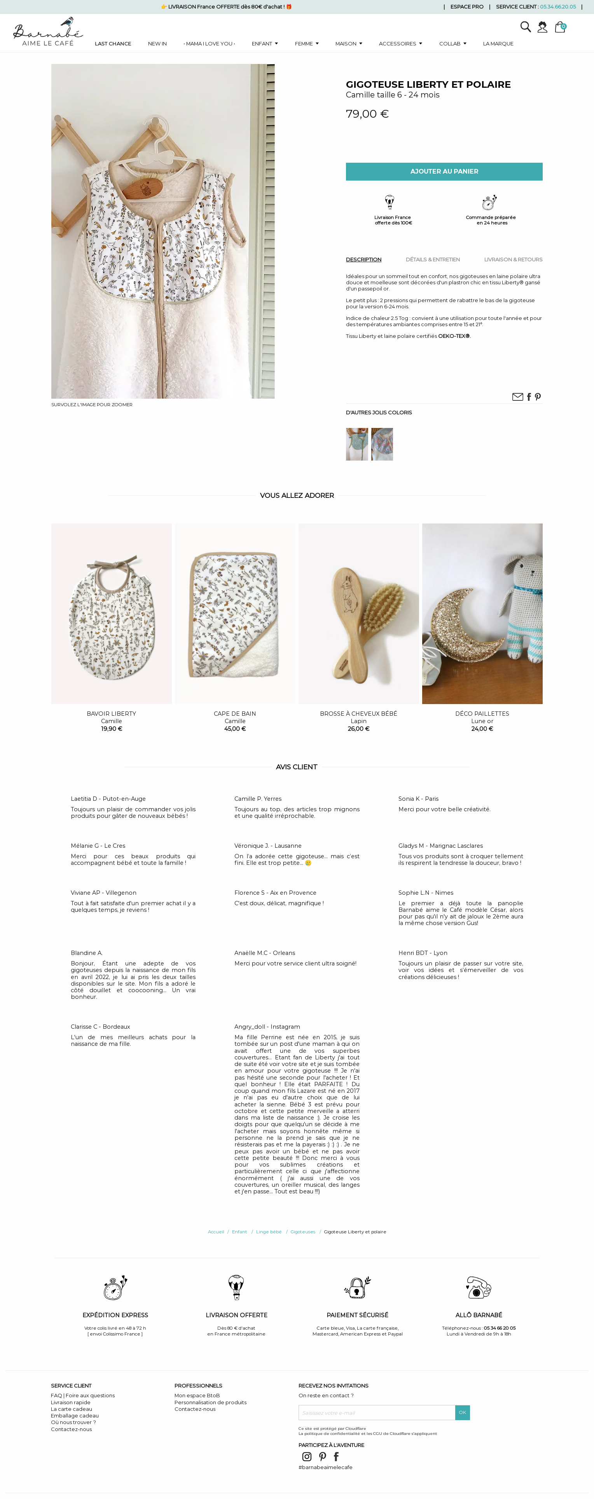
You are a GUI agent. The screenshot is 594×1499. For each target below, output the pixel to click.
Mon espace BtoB (197, 1395)
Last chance (113, 43)
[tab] (363, 259)
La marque (498, 43)
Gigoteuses (303, 1232)
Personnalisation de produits (210, 1402)
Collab (450, 43)
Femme (304, 43)
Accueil (216, 1232)
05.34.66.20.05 (558, 6)
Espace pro (467, 6)
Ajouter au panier (445, 171)
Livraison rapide (71, 1402)
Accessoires (397, 43)
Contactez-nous (71, 1429)
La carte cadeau (71, 1409)
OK (462, 1412)
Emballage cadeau (75, 1415)
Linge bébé (269, 1232)
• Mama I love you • (209, 43)
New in (157, 43)
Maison (345, 43)
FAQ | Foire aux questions (83, 1395)
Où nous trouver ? (73, 1422)
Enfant (262, 43)
